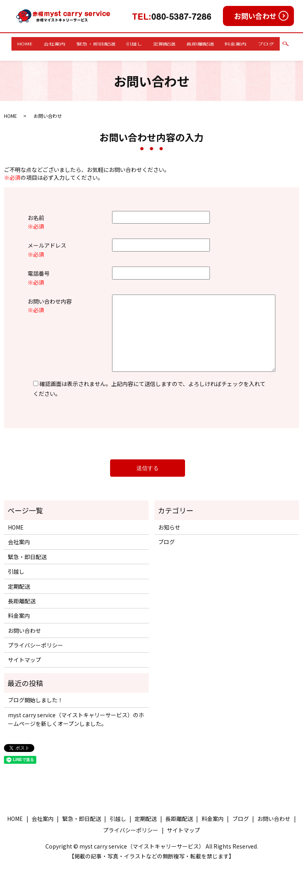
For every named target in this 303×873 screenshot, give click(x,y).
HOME (43, 43)
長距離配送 (192, 43)
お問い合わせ (255, 16)
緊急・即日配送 (103, 43)
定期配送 (162, 43)
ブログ (247, 43)
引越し (137, 43)
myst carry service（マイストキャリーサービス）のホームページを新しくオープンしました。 (76, 711)
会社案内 (68, 43)
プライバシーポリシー (35, 638)
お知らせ (169, 520)
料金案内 (222, 43)
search (264, 43)
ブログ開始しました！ (35, 692)
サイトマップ (24, 652)
